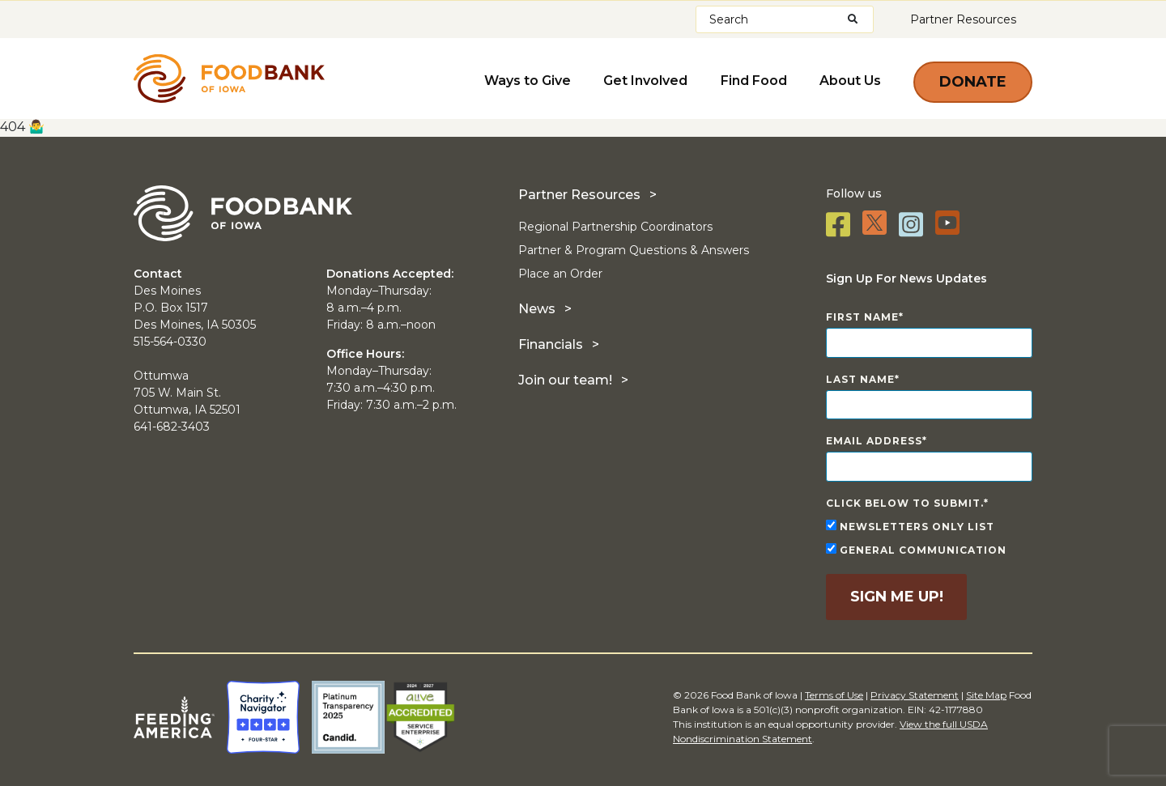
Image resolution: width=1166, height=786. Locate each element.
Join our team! (565, 380)
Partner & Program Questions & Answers (633, 250)
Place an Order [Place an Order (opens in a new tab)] (560, 273)
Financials (550, 344)
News (536, 309)
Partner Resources (963, 19)
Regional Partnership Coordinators (615, 226)
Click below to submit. (905, 503)
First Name (862, 317)
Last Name (860, 379)
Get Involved (646, 80)
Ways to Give (528, 80)
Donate (972, 82)
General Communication (916, 549)
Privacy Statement (914, 695)
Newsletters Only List (910, 526)
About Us (850, 80)
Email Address (874, 441)
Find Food (754, 80)
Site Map (986, 695)
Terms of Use (834, 695)
